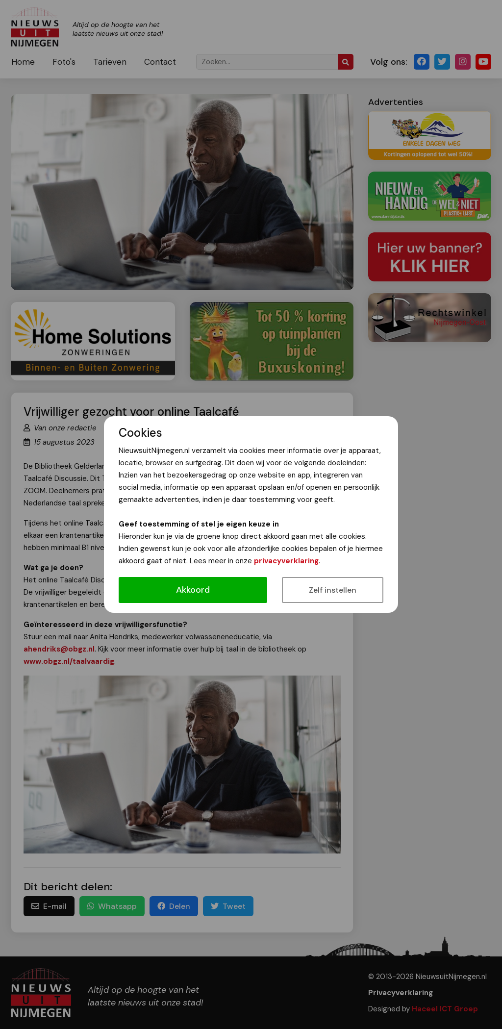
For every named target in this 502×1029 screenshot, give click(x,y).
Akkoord (193, 590)
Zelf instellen (332, 590)
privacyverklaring (286, 561)
